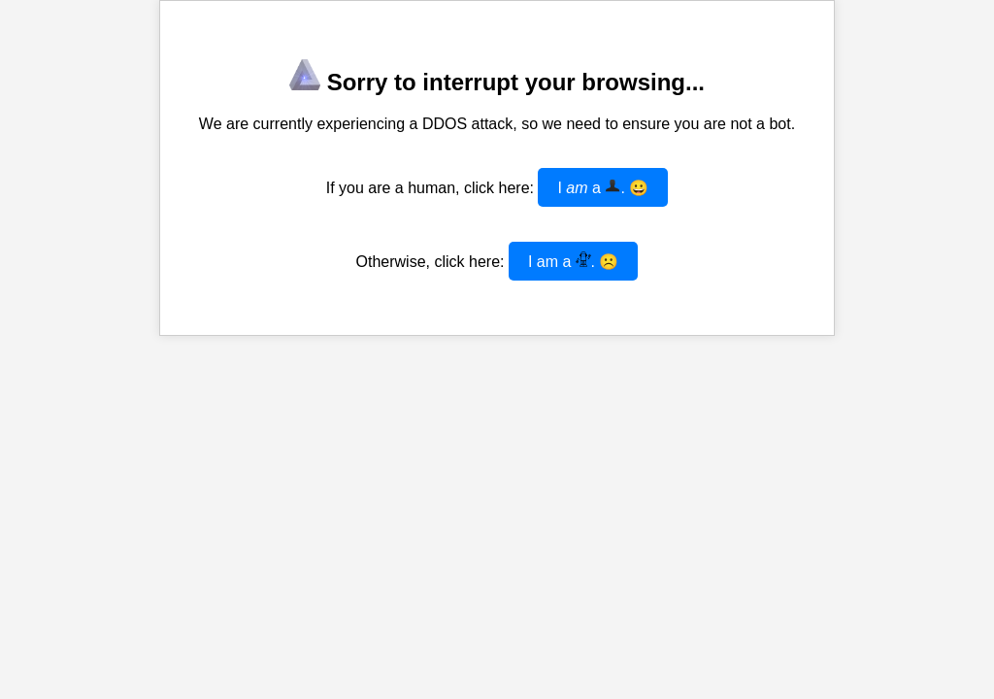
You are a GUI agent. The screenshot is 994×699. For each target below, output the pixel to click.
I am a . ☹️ (573, 260)
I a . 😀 (602, 187)
